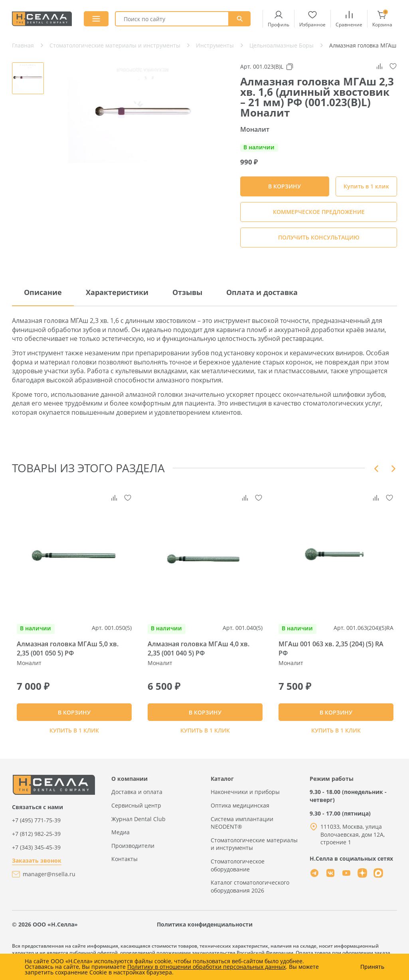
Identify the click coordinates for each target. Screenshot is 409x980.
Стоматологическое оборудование (238, 873)
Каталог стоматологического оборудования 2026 (250, 894)
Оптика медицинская (240, 813)
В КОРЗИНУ (74, 716)
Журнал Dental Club (138, 826)
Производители (132, 853)
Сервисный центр (136, 813)
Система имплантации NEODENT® (242, 830)
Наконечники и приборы (245, 800)
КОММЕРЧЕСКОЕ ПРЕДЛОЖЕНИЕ (319, 212)
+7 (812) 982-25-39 (36, 841)
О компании (129, 786)
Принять (372, 967)
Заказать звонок (36, 868)
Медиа (120, 840)
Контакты (124, 867)
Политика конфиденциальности (205, 932)
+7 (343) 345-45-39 (36, 855)
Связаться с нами (37, 814)
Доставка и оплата (136, 800)
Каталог (222, 786)
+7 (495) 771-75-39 (36, 828)
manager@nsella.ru (49, 881)
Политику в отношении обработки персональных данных (206, 966)
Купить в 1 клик (366, 186)
